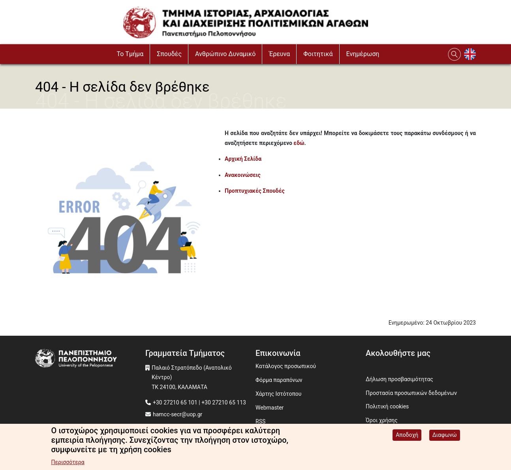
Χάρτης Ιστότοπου (278, 394)
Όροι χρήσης (382, 420)
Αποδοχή (407, 435)
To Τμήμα (130, 54)
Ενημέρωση (362, 54)
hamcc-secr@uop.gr (177, 414)
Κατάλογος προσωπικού (286, 366)
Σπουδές (169, 54)
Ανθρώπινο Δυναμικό (225, 54)
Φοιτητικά (318, 54)
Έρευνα (279, 54)
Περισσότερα (67, 463)
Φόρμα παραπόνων (279, 380)
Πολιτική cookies (387, 406)
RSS (260, 421)
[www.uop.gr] (90, 359)
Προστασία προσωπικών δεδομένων (411, 393)
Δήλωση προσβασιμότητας (399, 379)
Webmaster (270, 407)
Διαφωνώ (444, 435)
